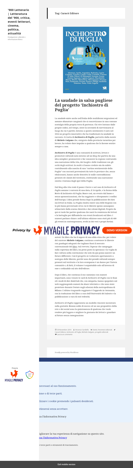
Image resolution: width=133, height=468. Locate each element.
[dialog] (66, 443)
